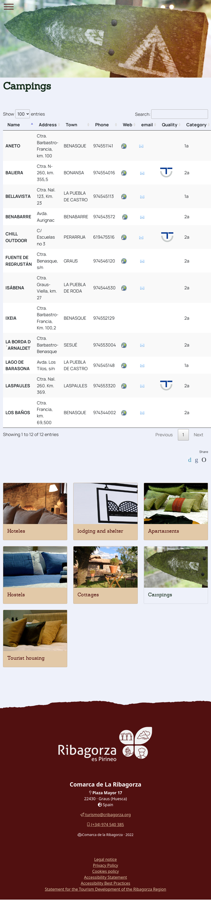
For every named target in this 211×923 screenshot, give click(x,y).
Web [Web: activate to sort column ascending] (127, 125)
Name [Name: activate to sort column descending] (13, 125)
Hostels (16, 594)
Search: (171, 114)
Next (198, 435)
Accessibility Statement (105, 877)
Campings (160, 594)
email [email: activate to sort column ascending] (147, 125)
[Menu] (8, 7)
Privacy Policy (105, 865)
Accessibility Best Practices (105, 883)
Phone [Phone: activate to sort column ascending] (102, 125)
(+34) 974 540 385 (105, 824)
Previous (164, 435)
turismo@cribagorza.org (105, 814)
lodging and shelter (100, 531)
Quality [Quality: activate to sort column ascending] (169, 125)
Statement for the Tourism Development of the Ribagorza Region (105, 889)
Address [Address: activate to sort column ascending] (48, 125)
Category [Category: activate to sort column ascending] (196, 125)
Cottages (88, 594)
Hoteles (16, 531)
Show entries (24, 113)
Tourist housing (26, 658)
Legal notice (105, 859)
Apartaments (163, 531)
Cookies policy (105, 871)
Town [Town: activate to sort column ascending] (71, 125)
